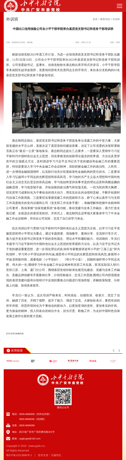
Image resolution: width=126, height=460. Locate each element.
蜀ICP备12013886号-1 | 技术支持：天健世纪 (33, 455)
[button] (113, 350)
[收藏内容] (19, 334)
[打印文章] (10, 334)
